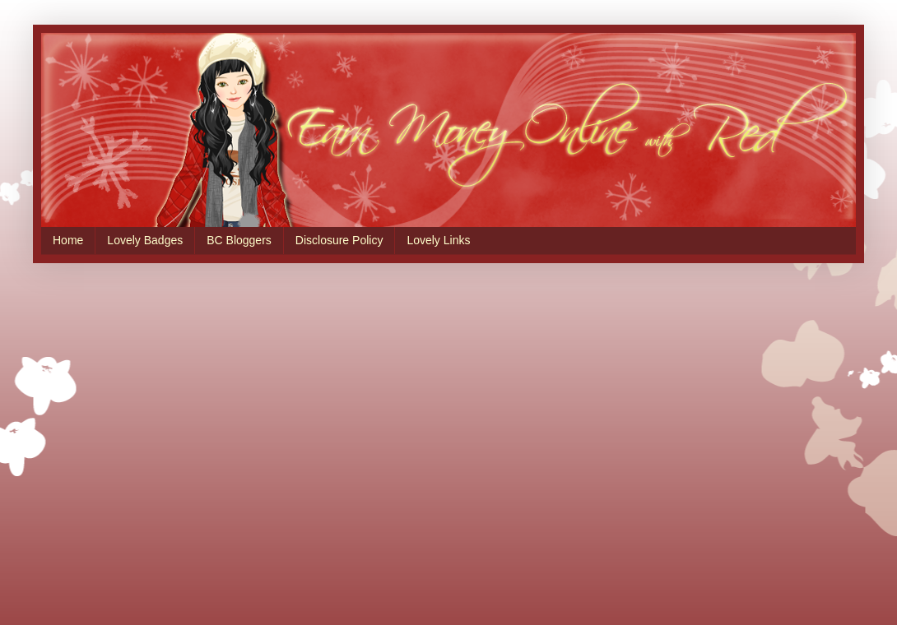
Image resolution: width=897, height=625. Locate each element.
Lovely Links (438, 240)
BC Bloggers (239, 240)
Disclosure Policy (339, 240)
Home (68, 240)
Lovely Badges (145, 240)
